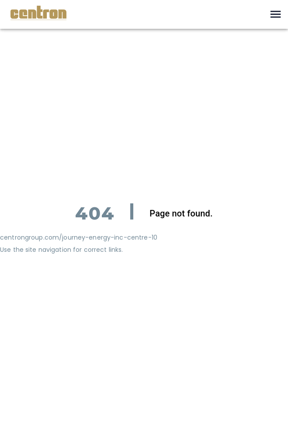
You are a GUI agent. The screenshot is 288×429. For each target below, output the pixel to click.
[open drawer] (275, 14)
